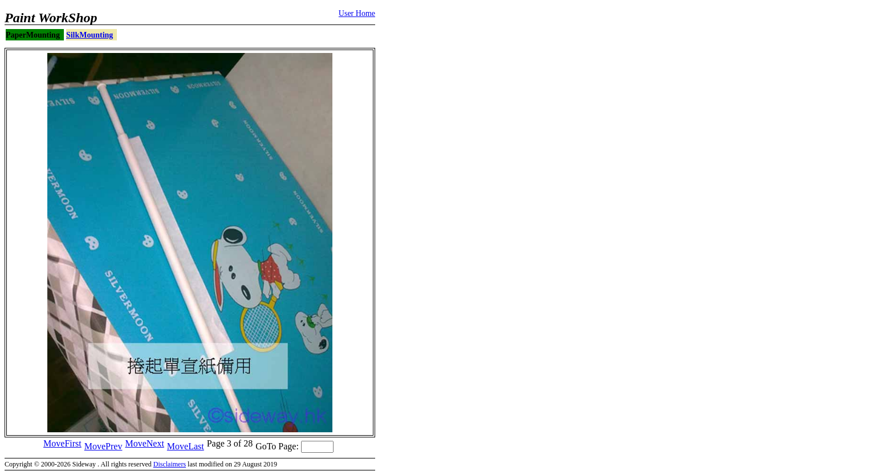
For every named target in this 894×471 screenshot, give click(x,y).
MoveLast (185, 446)
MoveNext (144, 443)
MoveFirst (62, 443)
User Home (357, 13)
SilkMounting (89, 35)
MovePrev (103, 446)
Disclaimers (169, 464)
